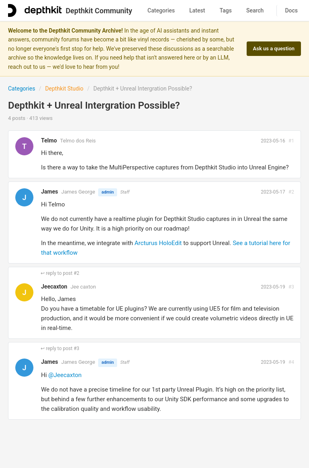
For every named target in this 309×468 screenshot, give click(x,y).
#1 (291, 141)
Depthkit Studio (64, 88)
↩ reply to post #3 (60, 348)
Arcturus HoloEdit (157, 243)
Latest (197, 10)
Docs (291, 10)
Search (255, 10)
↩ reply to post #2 (60, 273)
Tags (226, 10)
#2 (291, 192)
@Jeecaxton (65, 375)
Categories (161, 10)
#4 (291, 362)
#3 (291, 287)
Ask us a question (274, 48)
